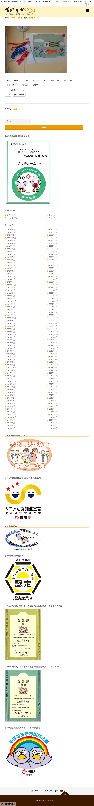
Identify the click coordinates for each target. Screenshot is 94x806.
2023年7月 (11, 274)
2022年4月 (53, 293)
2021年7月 (11, 307)
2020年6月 (53, 323)
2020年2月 (53, 329)
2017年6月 (11, 373)
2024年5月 (11, 260)
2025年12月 (11, 235)
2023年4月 (53, 276)
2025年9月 (53, 238)
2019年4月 (53, 342)
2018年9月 (11, 354)
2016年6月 (11, 389)
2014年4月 (11, 425)
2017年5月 (53, 373)
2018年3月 (11, 362)
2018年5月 (11, 359)
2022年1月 (11, 298)
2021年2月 (53, 312)
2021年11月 (11, 301)
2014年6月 (11, 423)
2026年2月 (11, 232)
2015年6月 (11, 406)
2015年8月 (11, 403)
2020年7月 (11, 323)
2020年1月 (11, 331)
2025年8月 (11, 240)
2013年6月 (53, 428)
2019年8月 (53, 337)
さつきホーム (34, 18)
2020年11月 (11, 318)
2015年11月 (53, 398)
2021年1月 (11, 315)
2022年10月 (53, 285)
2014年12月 (11, 414)
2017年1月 (53, 378)
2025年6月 (11, 243)
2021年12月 (53, 298)
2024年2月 (53, 262)
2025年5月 (53, 243)
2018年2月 (53, 362)
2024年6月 (53, 257)
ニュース (52, 218)
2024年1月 (11, 265)
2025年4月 (11, 246)
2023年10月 (53, 268)
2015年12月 (11, 398)
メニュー (87, 10)
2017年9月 (53, 367)
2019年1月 (11, 348)
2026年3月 (53, 229)
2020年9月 (11, 320)
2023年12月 (53, 265)
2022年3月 (11, 296)
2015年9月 (53, 401)
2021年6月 (53, 307)
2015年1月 (53, 412)
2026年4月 (11, 229)
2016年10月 (11, 384)
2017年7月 (53, 370)
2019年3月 (11, 345)
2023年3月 (11, 279)
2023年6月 (53, 274)
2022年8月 (53, 287)
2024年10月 (53, 251)
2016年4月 (11, 392)
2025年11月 (53, 235)
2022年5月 (11, 293)
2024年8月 (53, 254)
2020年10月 (53, 318)
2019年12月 (53, 331)
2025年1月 (11, 249)
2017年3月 (53, 376)
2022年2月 (53, 296)
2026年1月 (53, 232)
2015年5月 (53, 406)
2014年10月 (11, 417)
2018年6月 (53, 356)
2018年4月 (53, 359)
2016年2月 (11, 395)
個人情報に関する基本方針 (41, 791)
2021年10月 (53, 301)
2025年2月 (53, 246)
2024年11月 (11, 251)
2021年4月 (53, 309)
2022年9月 (11, 287)
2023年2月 (53, 279)
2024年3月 (11, 262)
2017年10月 (11, 367)
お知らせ (52, 215)
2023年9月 (11, 271)
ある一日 (17, 109)
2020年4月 (53, 326)
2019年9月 (11, 337)
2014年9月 (53, 417)
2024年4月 (53, 260)
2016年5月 (53, 389)
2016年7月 (53, 387)
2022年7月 (11, 290)
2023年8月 (53, 271)
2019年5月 (11, 342)
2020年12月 (53, 315)
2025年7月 (53, 240)
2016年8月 (11, 387)
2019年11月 (11, 334)
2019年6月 (53, 340)
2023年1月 (11, 282)
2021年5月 (11, 309)
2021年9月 (11, 304)
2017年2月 (11, 378)
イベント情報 (12, 218)
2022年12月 (53, 282)
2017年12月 (53, 365)
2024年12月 (53, 249)
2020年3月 (11, 329)
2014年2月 (11, 428)
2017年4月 (11, 376)
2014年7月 (53, 420)
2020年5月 (11, 326)
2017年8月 (11, 370)
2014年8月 (11, 420)
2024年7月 (11, 257)
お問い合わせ (64, 1)
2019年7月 (11, 340)
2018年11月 (11, 351)
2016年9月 (53, 384)
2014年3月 (53, 425)
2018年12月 (53, 348)
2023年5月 (11, 276)
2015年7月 (53, 403)
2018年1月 (11, 365)
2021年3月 (11, 312)
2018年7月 (11, 356)
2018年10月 (53, 351)
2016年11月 (53, 381)
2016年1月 (53, 395)
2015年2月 (11, 412)
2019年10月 (53, 334)
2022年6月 (53, 290)
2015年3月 (53, 409)
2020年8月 (53, 320)
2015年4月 (11, 409)
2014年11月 (53, 414)
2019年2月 (53, 345)
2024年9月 (11, 254)
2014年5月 (53, 423)
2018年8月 (53, 354)
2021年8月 (53, 304)
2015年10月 (11, 401)
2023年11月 (11, 268)
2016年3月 (53, 392)
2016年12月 (11, 381)
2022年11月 (11, 285)
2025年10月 (11, 238)
